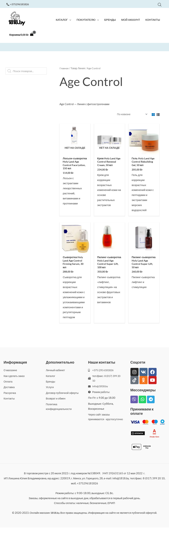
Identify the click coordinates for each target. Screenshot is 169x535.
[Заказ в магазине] (130, 117)
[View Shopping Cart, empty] (22, 38)
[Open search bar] (159, 4)
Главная (64, 70)
